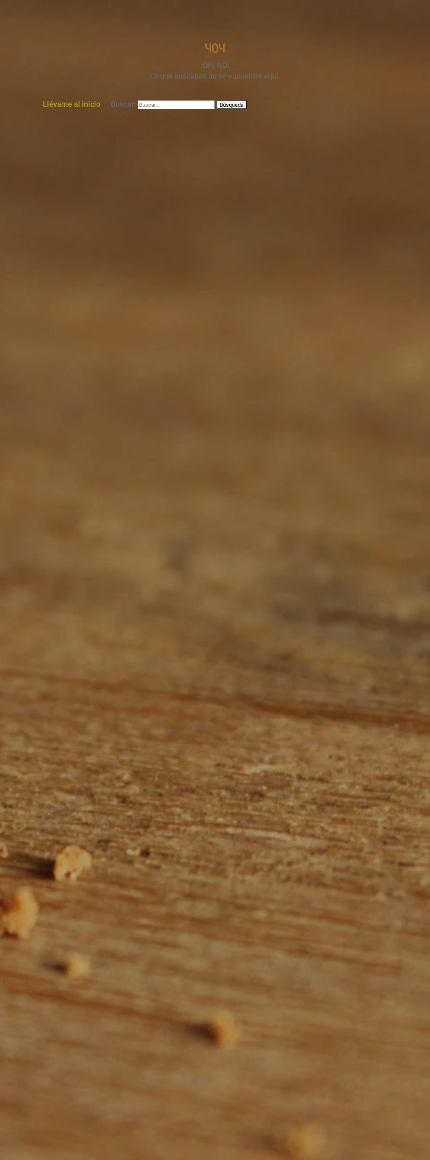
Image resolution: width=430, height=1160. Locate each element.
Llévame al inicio (71, 104)
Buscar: (123, 104)
